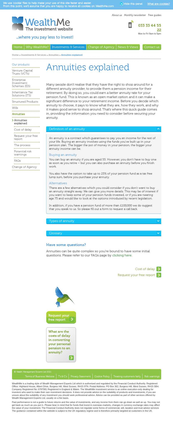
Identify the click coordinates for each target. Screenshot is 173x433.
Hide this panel (133, 3)
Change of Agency (24, 167)
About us (117, 15)
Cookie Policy (102, 376)
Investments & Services (33, 55)
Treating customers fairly (127, 376)
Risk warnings (152, 376)
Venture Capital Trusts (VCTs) (22, 72)
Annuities (53, 55)
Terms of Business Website (39, 376)
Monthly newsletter (135, 15)
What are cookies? (158, 3)
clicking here (122, 255)
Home (15, 55)
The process (22, 145)
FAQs (17, 161)
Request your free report (136, 275)
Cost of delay (145, 269)
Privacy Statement (81, 376)
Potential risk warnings (22, 153)
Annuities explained (20, 122)
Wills (15, 108)
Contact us (152, 47)
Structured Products (25, 101)
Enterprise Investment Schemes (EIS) (21, 83)
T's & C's (62, 376)
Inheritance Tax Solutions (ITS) (22, 94)
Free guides (154, 15)
